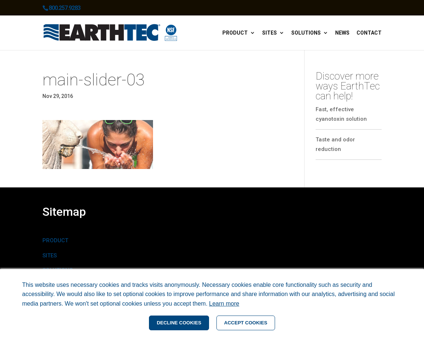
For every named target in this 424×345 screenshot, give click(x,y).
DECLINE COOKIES (179, 322)
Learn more (224, 303)
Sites (269, 33)
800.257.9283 (64, 7)
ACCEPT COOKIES (245, 322)
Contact (369, 33)
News (342, 33)
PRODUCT (55, 240)
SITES (49, 255)
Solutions (306, 33)
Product (235, 33)
